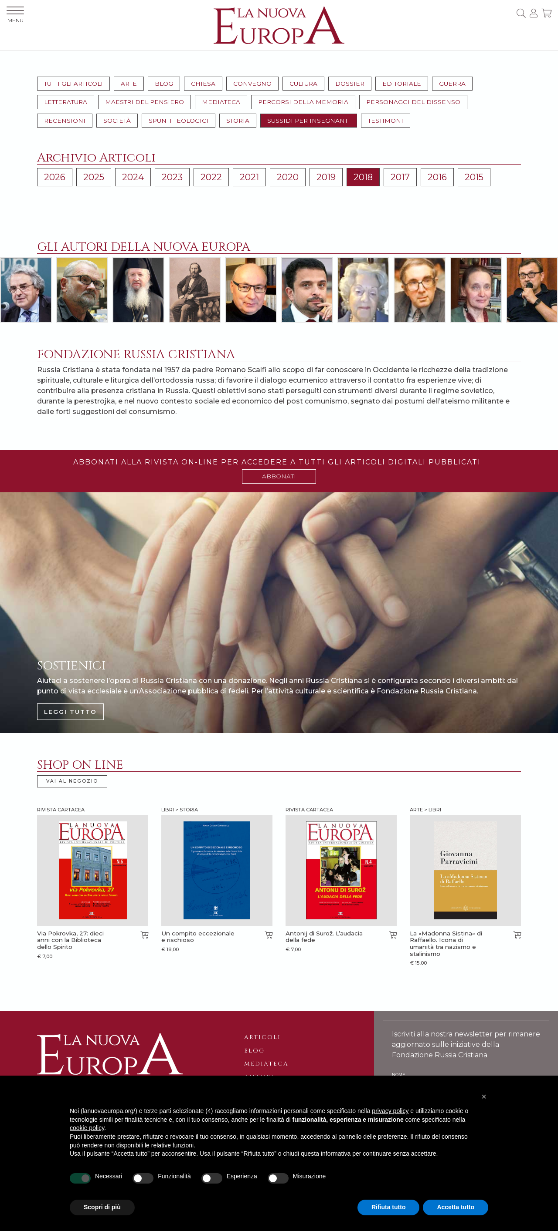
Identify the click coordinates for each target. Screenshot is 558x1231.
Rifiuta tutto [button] (388, 1207)
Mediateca (221, 101)
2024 (133, 177)
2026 (54, 177)
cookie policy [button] (87, 1127)
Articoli (262, 1037)
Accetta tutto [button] (455, 1207)
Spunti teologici (178, 120)
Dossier (349, 83)
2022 (211, 177)
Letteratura (65, 101)
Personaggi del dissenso (413, 101)
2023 (172, 177)
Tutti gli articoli (73, 83)
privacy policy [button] (390, 1110)
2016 (437, 177)
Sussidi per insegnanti (308, 120)
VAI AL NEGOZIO (72, 781)
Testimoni (385, 120)
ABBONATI (279, 476)
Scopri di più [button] (102, 1207)
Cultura (303, 83)
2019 (326, 177)
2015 (474, 177)
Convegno (252, 83)
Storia (237, 120)
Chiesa (203, 83)
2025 (93, 177)
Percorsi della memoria (303, 101)
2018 (363, 177)
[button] (484, 1096)
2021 (249, 177)
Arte (129, 83)
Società (117, 120)
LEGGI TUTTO (70, 711)
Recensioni (64, 120)
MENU (15, 15)
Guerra (452, 83)
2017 (400, 177)
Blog (164, 83)
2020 (288, 177)
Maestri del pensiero (144, 101)
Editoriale (401, 83)
